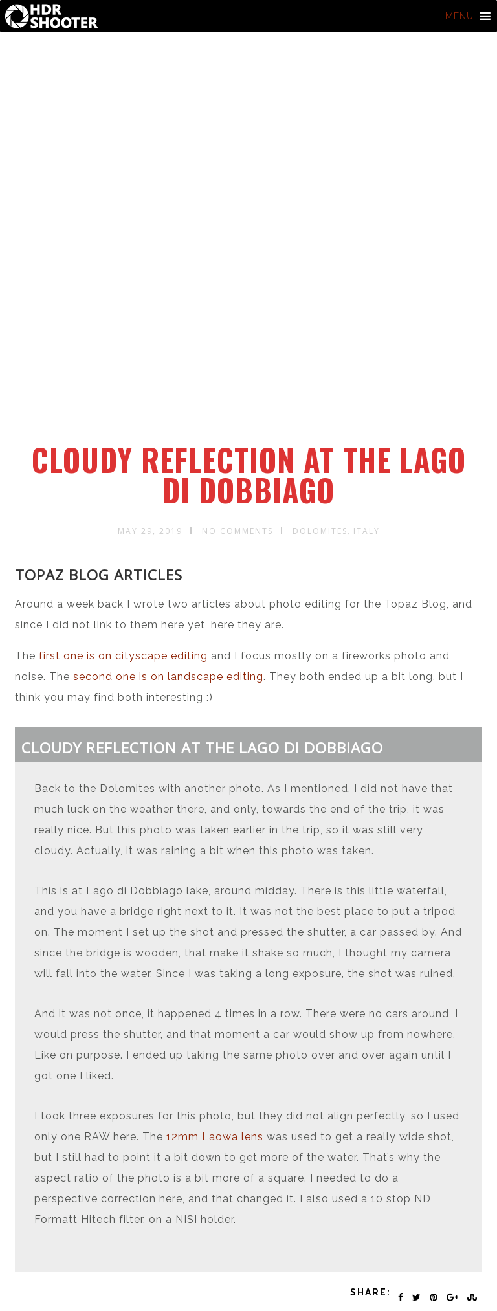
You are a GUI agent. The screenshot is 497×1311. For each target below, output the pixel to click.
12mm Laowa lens (214, 1136)
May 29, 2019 (150, 530)
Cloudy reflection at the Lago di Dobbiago (249, 474)
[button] (459, 16)
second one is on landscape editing (168, 676)
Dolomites (320, 530)
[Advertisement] (250, 344)
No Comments (237, 530)
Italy (366, 530)
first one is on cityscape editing (123, 656)
